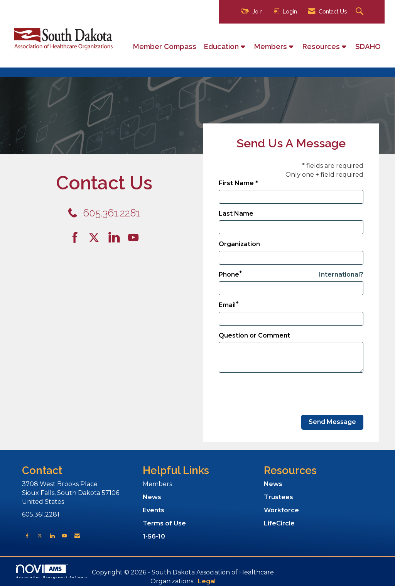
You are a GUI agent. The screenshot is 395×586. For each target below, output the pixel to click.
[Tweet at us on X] (39, 535)
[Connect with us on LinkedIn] (116, 237)
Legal (207, 581)
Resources (322, 46)
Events (153, 510)
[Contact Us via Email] (77, 535)
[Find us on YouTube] (133, 237)
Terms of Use (164, 523)
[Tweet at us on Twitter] (95, 237)
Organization (239, 244)
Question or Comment (254, 335)
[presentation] (277, 394)
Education (222, 46)
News (152, 497)
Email (227, 305)
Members (271, 46)
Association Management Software (52, 571)
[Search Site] (360, 12)
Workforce (281, 510)
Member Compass (164, 46)
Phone (229, 274)
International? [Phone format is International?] (341, 274)
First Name (236, 183)
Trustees (278, 497)
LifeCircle (279, 523)
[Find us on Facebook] (78, 237)
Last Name (236, 213)
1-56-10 (154, 536)
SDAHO (368, 46)
